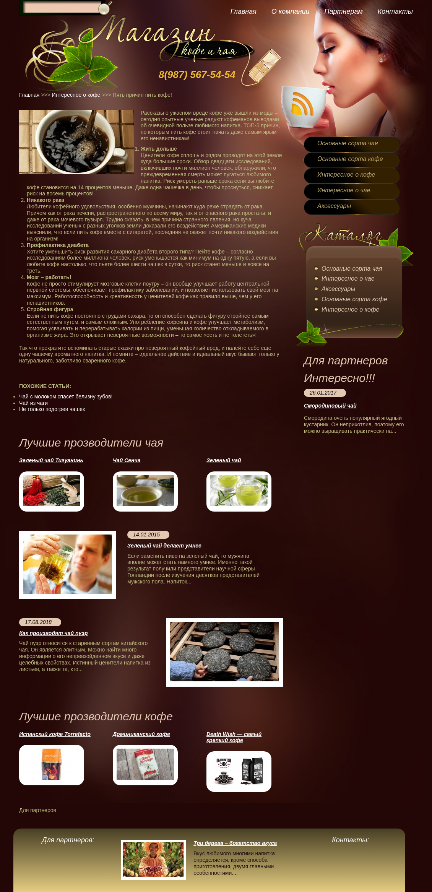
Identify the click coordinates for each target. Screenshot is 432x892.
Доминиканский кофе (141, 734)
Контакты (395, 11)
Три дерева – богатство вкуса (235, 843)
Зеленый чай (223, 460)
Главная (244, 11)
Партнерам (343, 11)
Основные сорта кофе (350, 159)
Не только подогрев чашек (52, 409)
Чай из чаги (33, 403)
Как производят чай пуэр (53, 633)
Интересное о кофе (76, 95)
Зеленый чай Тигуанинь (51, 460)
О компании (290, 11)
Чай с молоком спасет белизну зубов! (65, 396)
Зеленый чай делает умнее (164, 546)
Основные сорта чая (347, 143)
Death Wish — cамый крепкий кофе (233, 737)
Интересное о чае (343, 190)
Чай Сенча (126, 460)
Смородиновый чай (330, 406)
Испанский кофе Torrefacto (55, 734)
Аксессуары (334, 206)
